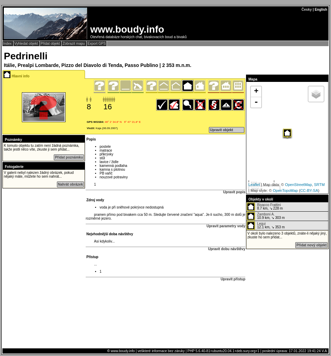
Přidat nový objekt (311, 245)
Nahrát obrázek (70, 184)
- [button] (256, 102)
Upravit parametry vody (225, 226)
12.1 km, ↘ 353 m (266, 225)
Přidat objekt (51, 43)
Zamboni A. (266, 214)
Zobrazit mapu (74, 43)
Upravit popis (234, 192)
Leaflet (254, 185)
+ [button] (256, 91)
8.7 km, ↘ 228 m (265, 207)
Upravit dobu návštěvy (226, 249)
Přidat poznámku (69, 157)
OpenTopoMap (285, 190)
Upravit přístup (233, 279)
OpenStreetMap (298, 185)
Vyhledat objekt (26, 43)
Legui (261, 224)
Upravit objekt (221, 130)
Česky (307, 9)
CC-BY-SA (309, 190)
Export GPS (96, 43)
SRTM (319, 185)
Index (7, 43)
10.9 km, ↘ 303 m (266, 216)
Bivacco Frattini (269, 205)
